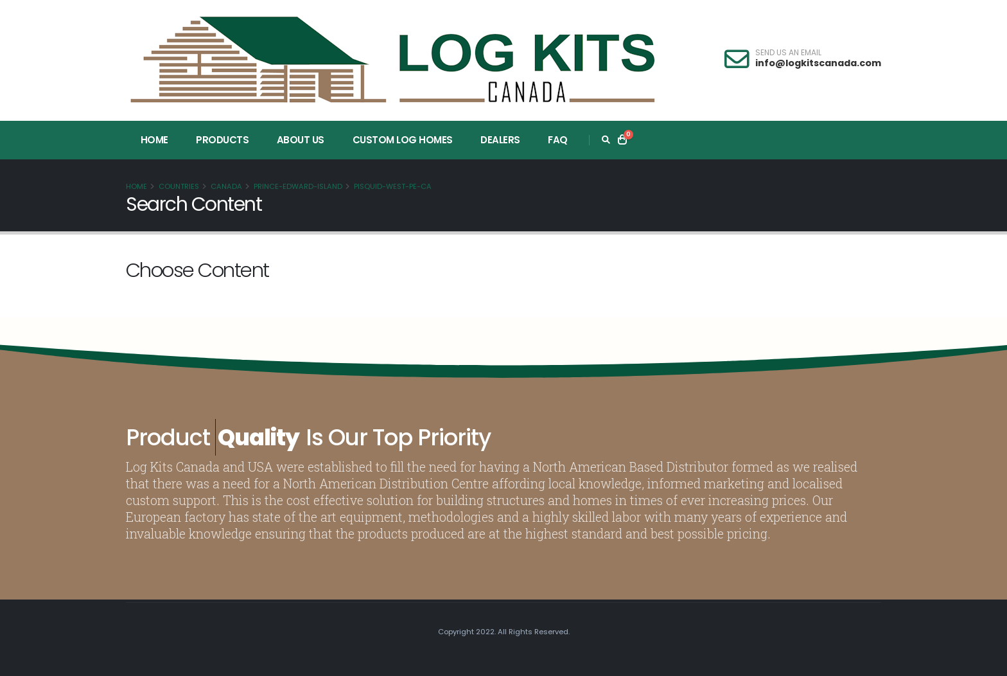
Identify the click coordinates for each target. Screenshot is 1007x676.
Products (222, 140)
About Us (300, 140)
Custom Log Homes (403, 140)
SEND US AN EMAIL (788, 52)
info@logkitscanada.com (818, 63)
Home (154, 140)
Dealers (500, 140)
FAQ (558, 140)
